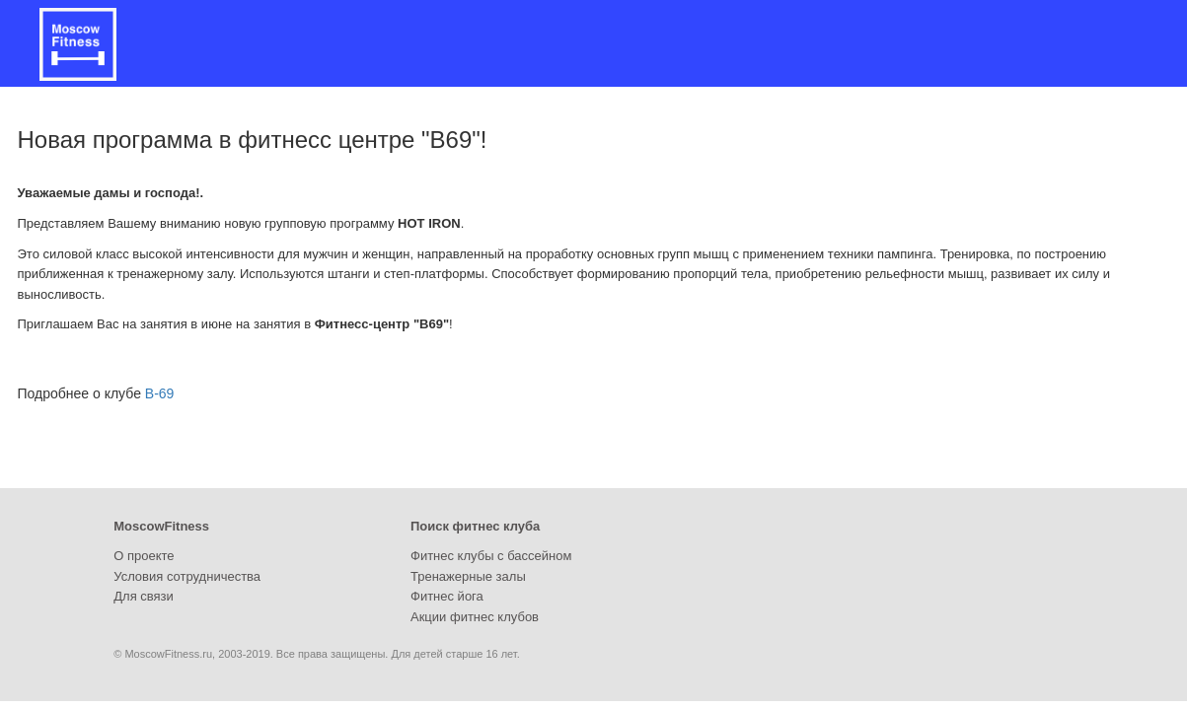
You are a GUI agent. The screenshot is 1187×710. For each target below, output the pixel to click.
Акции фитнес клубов (474, 616)
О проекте (143, 555)
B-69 (160, 393)
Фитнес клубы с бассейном (490, 555)
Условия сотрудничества (186, 576)
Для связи (143, 596)
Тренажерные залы (468, 576)
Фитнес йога (446, 596)
